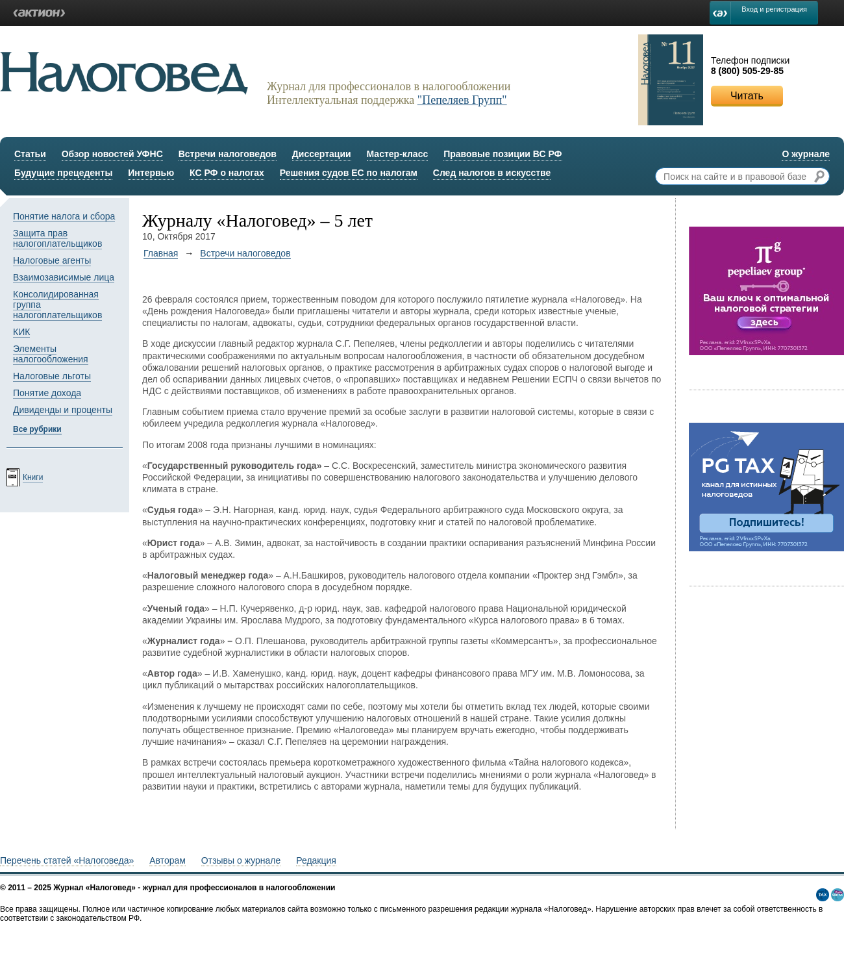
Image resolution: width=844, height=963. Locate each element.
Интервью (151, 173)
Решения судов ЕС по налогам (348, 173)
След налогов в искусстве (492, 173)
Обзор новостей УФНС (112, 154)
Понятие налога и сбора (64, 216)
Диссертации (321, 154)
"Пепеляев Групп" (462, 100)
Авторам (167, 860)
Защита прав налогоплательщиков (57, 238)
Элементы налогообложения (50, 354)
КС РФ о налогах (227, 173)
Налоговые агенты (52, 260)
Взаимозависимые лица (63, 277)
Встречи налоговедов (228, 154)
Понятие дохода (47, 393)
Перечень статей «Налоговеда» (67, 860)
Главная (160, 253)
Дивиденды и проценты (62, 410)
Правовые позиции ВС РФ (502, 154)
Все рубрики (37, 429)
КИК (21, 332)
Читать (746, 95)
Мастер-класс (397, 154)
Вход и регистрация (774, 9)
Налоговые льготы (52, 376)
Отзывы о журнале (240, 860)
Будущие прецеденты (63, 173)
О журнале (806, 154)
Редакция (316, 860)
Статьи (30, 154)
